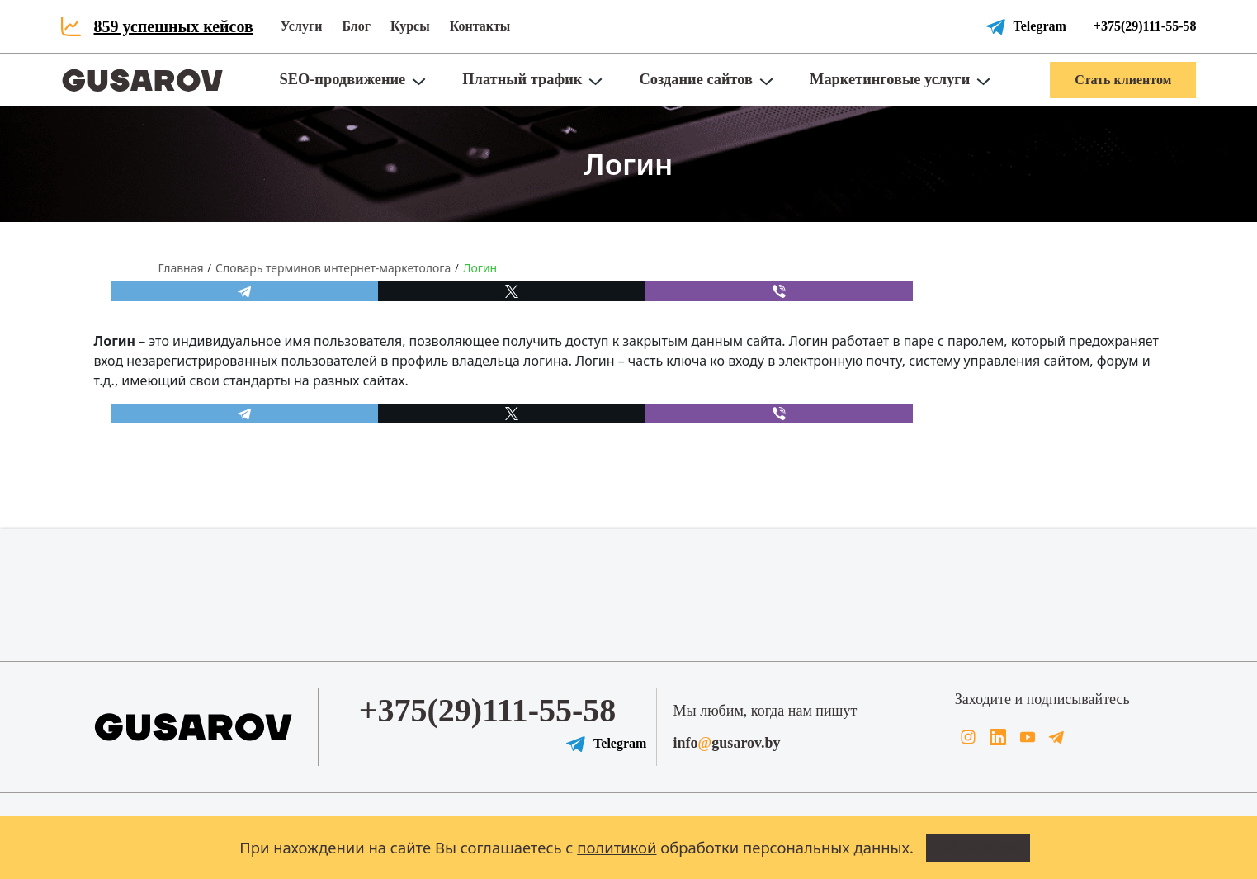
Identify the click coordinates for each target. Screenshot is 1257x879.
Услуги (302, 26)
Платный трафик (522, 79)
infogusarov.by (727, 743)
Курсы (410, 26)
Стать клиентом (1123, 80)
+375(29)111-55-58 (1145, 26)
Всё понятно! (978, 846)
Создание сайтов (696, 79)
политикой (616, 847)
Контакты (480, 26)
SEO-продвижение (342, 79)
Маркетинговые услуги (890, 79)
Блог (356, 26)
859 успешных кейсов (173, 26)
